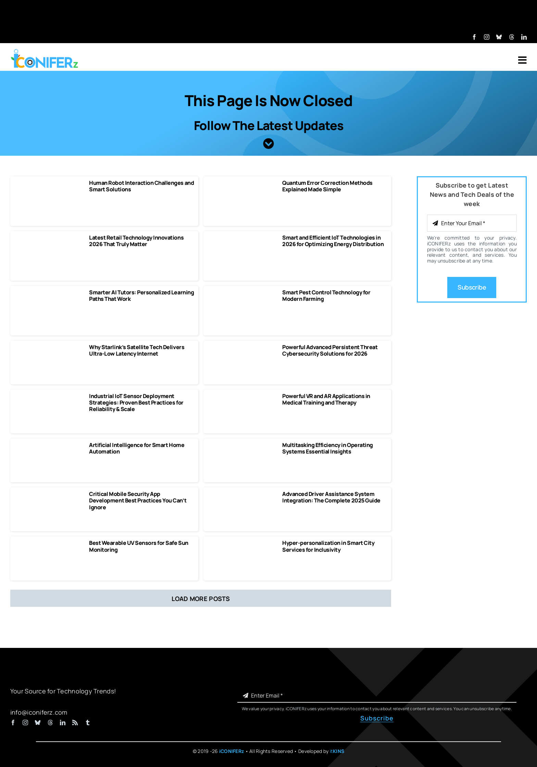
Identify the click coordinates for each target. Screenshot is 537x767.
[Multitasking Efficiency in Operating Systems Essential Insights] (242, 445)
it (337, 751)
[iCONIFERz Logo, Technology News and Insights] (44, 51)
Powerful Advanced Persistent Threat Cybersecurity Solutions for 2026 (329, 350)
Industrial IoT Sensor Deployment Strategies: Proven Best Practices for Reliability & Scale (136, 402)
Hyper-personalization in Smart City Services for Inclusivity (328, 546)
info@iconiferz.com (38, 712)
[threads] (511, 37)
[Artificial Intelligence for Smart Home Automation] (49, 445)
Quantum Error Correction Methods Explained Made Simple (327, 186)
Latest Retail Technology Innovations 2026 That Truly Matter (136, 241)
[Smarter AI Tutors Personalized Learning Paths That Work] (49, 292)
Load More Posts (201, 599)
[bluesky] (499, 37)
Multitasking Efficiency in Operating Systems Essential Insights (327, 448)
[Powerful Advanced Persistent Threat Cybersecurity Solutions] (242, 347)
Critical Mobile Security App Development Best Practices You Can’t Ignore (137, 500)
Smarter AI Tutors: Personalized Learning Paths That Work (141, 296)
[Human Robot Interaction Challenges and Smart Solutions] (49, 183)
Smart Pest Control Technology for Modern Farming (326, 296)
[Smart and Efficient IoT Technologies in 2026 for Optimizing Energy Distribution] (242, 237)
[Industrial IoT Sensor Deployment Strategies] (49, 396)
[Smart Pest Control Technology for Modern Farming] (242, 292)
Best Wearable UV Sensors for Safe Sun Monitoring (138, 546)
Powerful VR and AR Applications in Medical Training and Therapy (326, 399)
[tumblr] (87, 722)
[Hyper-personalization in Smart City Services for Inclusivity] (242, 543)
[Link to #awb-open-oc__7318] (522, 60)
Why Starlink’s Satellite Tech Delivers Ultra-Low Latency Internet (136, 350)
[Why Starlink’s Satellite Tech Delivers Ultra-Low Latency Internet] (49, 347)
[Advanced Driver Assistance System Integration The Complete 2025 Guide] (242, 494)
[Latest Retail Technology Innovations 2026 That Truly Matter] (49, 237)
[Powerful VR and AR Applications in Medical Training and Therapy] (242, 396)
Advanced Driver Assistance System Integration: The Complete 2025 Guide (331, 497)
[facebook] (474, 37)
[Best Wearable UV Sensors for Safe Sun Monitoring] (49, 543)
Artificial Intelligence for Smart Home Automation (136, 448)
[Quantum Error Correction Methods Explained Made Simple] (242, 183)
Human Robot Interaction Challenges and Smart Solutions (141, 186)
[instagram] (486, 37)
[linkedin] (524, 37)
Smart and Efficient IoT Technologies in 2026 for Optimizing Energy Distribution (333, 241)
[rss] (75, 722)
